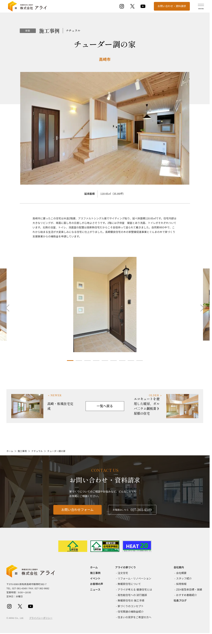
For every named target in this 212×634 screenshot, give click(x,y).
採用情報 (181, 584)
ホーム (9, 451)
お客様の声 (96, 584)
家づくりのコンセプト (131, 606)
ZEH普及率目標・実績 (189, 589)
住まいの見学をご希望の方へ (134, 617)
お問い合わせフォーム (77, 512)
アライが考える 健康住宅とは (135, 589)
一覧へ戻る (105, 406)
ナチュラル (37, 451)
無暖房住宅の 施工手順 (131, 600)
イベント (95, 578)
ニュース (95, 589)
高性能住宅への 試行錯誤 (132, 595)
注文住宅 (123, 573)
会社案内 (179, 567)
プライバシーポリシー (40, 618)
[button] (70, 360)
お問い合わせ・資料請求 (172, 6)
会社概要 (181, 573)
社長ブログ (180, 600)
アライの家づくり (125, 567)
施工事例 (22, 451)
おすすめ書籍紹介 (186, 595)
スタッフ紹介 (184, 578)
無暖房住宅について (129, 584)
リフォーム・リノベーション (134, 578)
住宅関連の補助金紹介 (131, 611)
